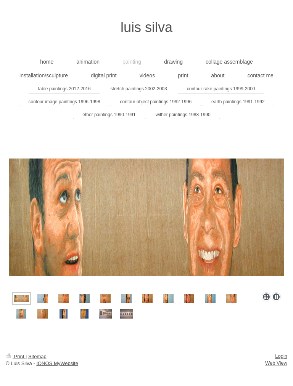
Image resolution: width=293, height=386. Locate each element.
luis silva (146, 27)
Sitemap (37, 356)
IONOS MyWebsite (57, 363)
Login (281, 356)
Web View (276, 363)
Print (16, 356)
